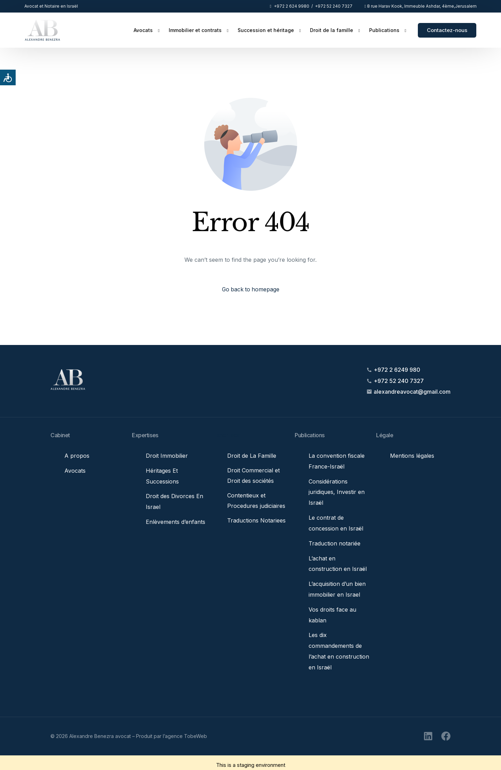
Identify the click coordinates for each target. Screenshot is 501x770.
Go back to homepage (250, 289)
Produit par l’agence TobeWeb (171, 731)
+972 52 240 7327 (333, 6)
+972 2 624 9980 (291, 6)
